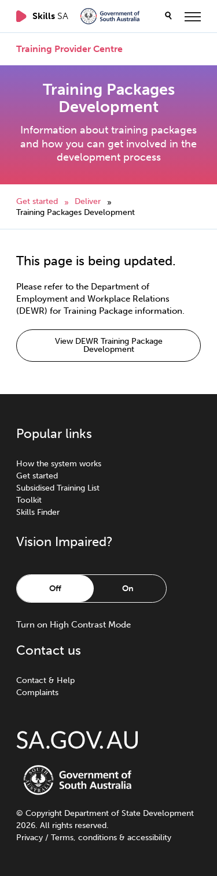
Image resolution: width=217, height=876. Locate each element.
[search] (168, 16)
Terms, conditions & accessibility (111, 837)
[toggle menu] (193, 16)
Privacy (29, 837)
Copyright (43, 813)
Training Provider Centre (69, 49)
